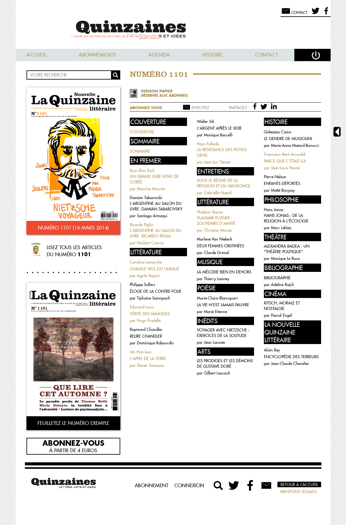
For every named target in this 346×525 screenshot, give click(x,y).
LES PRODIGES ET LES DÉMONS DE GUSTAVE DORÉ (225, 363)
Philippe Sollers (142, 284)
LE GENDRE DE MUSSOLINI (288, 138)
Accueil (36, 55)
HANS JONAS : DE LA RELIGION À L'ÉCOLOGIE (286, 218)
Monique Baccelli (218, 134)
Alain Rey (272, 349)
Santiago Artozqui (152, 215)
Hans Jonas (273, 209)
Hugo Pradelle (149, 320)
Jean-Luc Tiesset (217, 161)
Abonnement (151, 485)
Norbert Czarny (150, 242)
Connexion (189, 485)
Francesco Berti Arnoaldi (284, 154)
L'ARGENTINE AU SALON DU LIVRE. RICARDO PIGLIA (155, 233)
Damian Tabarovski (146, 197)
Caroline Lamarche (146, 262)
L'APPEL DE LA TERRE (148, 358)
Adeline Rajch (282, 284)
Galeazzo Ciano (277, 131)
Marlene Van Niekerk (214, 239)
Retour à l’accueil (299, 484)
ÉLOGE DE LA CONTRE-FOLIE (155, 291)
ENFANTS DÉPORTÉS (282, 183)
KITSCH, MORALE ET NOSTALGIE (282, 305)
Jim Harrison (140, 351)
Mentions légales (298, 491)
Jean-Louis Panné (285, 167)
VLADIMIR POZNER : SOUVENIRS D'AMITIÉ (216, 220)
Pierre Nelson (275, 176)
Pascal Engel (281, 315)
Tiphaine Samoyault (153, 298)
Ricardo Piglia (141, 224)
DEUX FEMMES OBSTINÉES (220, 245)
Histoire (212, 55)
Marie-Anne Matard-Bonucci (295, 145)
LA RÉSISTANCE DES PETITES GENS (222, 152)
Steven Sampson (150, 365)
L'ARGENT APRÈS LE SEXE (219, 128)
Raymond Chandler (146, 329)
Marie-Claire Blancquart (217, 298)
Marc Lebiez (281, 227)
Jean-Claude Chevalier (290, 363)
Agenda (159, 55)
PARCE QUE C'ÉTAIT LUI (285, 161)
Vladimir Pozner (210, 212)
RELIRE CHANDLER (146, 336)
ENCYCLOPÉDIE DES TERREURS (291, 356)
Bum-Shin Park (142, 170)
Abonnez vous (146, 107)
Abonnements (97, 55)
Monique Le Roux (285, 258)
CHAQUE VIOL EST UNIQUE (154, 268)
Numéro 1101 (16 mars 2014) (73, 228)
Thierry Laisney (216, 278)
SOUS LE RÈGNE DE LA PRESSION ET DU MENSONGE (223, 183)
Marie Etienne (215, 311)
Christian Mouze (218, 230)
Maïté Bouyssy (283, 190)
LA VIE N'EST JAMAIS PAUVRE (223, 304)
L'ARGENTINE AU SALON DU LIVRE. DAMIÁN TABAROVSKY (156, 206)
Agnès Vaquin (148, 275)
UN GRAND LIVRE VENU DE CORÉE (154, 179)
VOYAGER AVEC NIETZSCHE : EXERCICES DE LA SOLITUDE (223, 332)
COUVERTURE (142, 131)
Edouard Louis (142, 306)
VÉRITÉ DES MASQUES (150, 313)
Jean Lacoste (214, 342)
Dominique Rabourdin (155, 342)
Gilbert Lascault (217, 372)
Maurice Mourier (151, 188)
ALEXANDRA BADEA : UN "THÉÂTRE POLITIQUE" (286, 249)
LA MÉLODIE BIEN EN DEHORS (224, 271)
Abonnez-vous (73, 442)
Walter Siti (205, 121)
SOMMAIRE (140, 151)
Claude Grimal (216, 252)
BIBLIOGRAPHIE (277, 277)
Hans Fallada (208, 143)
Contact (266, 55)
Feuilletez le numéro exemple (73, 423)
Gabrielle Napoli (218, 192)
